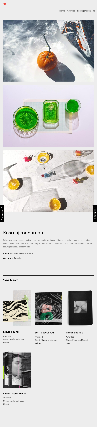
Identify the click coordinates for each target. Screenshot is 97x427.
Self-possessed (44, 332)
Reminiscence (74, 332)
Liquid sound (11, 331)
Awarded (18, 258)
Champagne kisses (14, 393)
